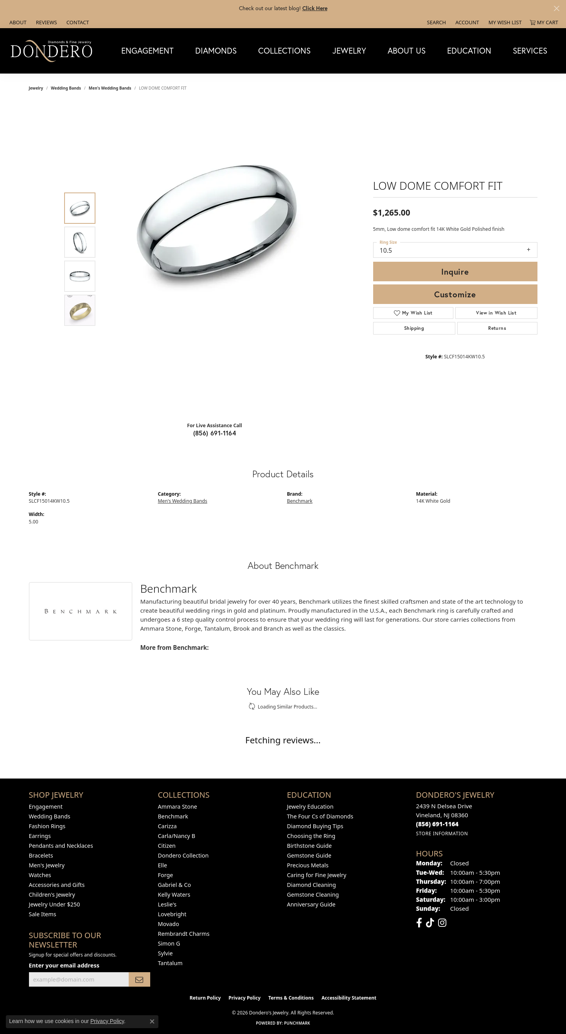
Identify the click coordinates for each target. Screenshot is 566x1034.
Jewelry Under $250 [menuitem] (54, 904)
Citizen (167, 845)
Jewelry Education (310, 806)
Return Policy (205, 997)
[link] (17, 22)
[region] (216, 259)
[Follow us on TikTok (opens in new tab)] (430, 923)
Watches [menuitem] (40, 875)
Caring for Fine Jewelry (317, 875)
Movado (168, 924)
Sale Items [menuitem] (42, 914)
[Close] (556, 8)
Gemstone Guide (309, 855)
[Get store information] (442, 833)
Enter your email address (64, 965)
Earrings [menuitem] (40, 836)
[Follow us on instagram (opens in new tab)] (442, 923)
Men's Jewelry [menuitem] (47, 865)
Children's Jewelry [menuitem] (52, 894)
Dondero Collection (183, 855)
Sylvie (165, 953)
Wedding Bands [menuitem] (49, 816)
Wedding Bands (66, 88)
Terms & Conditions (291, 997)
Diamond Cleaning (311, 884)
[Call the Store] (437, 824)
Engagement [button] (147, 50)
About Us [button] (407, 50)
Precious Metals (308, 865)
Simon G (169, 943)
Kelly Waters (174, 894)
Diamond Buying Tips (315, 826)
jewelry (36, 88)
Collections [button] (284, 50)
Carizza (167, 826)
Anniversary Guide (311, 904)
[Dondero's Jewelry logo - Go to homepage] (53, 50)
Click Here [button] (314, 8)
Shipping (414, 328)
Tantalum (170, 963)
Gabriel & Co (174, 884)
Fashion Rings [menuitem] (47, 826)
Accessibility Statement (349, 997)
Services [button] (530, 50)
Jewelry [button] (349, 50)
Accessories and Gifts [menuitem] (57, 884)
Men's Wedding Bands (110, 88)
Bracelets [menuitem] (41, 855)
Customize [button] (455, 294)
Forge (165, 875)
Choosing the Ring (311, 836)
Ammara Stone (177, 806)
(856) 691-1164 (214, 433)
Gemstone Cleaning (313, 894)
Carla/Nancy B (177, 836)
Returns (497, 328)
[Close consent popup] (152, 1021)
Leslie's (167, 904)
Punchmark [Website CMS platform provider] (297, 1023)
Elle (162, 865)
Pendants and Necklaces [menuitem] (61, 845)
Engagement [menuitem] (46, 806)
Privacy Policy (244, 997)
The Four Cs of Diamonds (320, 816)
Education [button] (469, 50)
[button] (436, 22)
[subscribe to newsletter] (139, 979)
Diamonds (216, 50)
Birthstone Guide (309, 845)
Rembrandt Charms (184, 933)
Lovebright (172, 914)
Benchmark (300, 501)
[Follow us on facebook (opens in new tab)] (419, 923)
